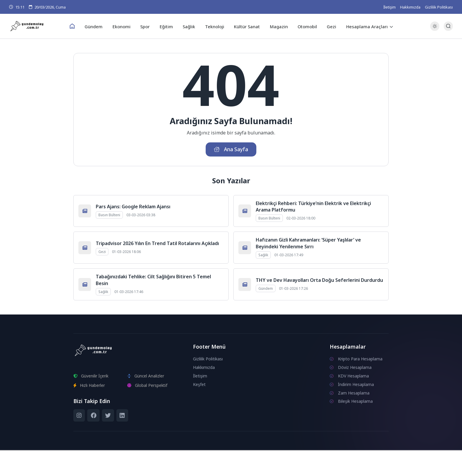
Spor (147, 26)
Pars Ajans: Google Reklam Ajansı (133, 207)
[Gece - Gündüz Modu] (434, 29)
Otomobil (304, 26)
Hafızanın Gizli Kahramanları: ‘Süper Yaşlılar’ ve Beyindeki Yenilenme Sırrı (308, 244)
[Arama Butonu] (448, 26)
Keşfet (199, 385)
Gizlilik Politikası (439, 7)
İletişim (389, 7)
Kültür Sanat (245, 26)
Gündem (98, 26)
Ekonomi (124, 26)
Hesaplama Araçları (362, 26)
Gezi (327, 26)
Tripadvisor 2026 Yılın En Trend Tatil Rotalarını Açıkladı (157, 244)
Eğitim (167, 26)
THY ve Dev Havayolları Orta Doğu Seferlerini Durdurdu (319, 281)
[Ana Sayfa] (76, 26)
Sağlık (189, 26)
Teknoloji (214, 26)
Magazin (277, 26)
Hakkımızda (410, 7)
